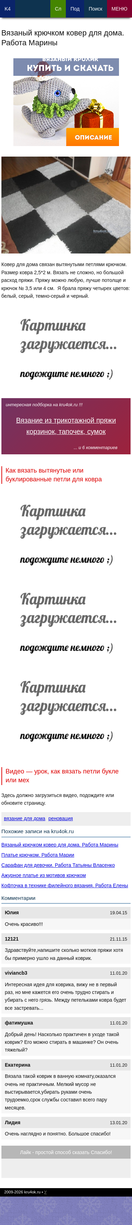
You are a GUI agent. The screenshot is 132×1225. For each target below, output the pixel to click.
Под (75, 9)
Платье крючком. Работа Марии (37, 855)
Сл (58, 9)
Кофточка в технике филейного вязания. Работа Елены (64, 885)
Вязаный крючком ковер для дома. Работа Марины (59, 845)
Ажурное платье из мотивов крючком (43, 875)
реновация (60, 818)
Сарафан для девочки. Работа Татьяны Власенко (58, 865)
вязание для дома (24, 818)
